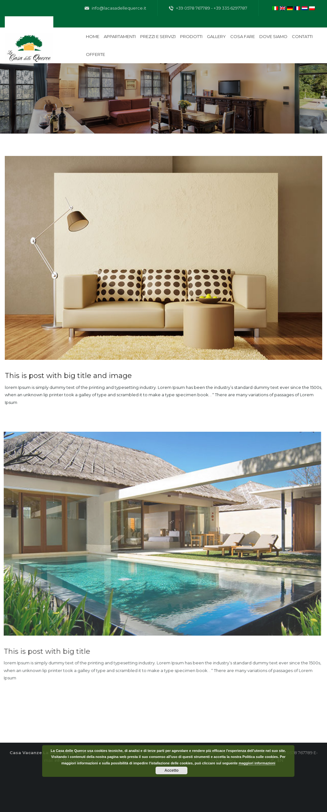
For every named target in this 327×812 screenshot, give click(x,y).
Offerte (95, 54)
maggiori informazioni (257, 763)
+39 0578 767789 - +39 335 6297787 (208, 8)
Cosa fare (242, 36)
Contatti (302, 36)
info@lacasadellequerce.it (115, 8)
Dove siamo (273, 36)
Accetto (171, 770)
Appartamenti (120, 36)
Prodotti (191, 36)
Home (92, 36)
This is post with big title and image (67, 375)
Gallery (216, 36)
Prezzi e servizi (158, 36)
